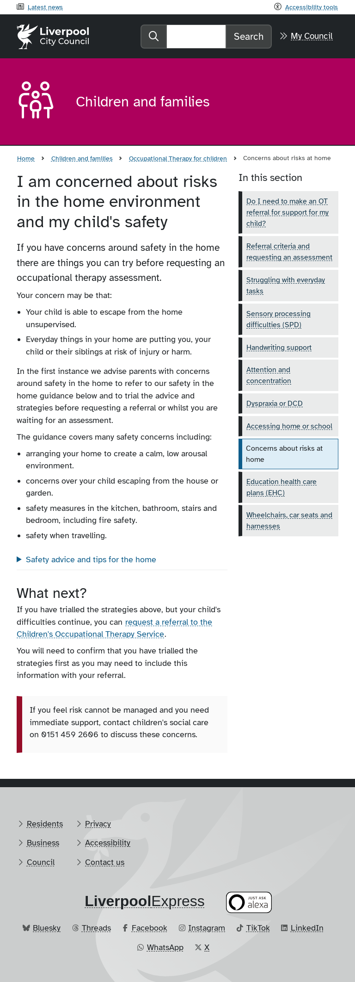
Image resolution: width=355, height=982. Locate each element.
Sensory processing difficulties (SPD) (278, 319)
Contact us (104, 862)
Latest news (45, 7)
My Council (312, 36)
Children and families (82, 158)
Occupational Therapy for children (178, 158)
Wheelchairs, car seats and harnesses (289, 520)
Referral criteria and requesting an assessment (289, 252)
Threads (96, 928)
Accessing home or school (289, 426)
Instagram (206, 928)
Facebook (149, 928)
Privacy (98, 824)
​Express (145, 901)
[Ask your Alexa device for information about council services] (249, 902)
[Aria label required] (39, 102)
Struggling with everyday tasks (285, 285)
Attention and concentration (268, 375)
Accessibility (107, 843)
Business (43, 843)
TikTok (258, 928)
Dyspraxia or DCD (274, 403)
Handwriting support (279, 347)
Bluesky (47, 928)
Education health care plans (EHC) (281, 487)
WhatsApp (165, 947)
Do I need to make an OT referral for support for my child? (287, 212)
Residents (45, 824)
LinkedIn (307, 928)
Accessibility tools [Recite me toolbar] (311, 7)
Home (26, 158)
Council (41, 862)
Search (248, 37)
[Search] (196, 37)
